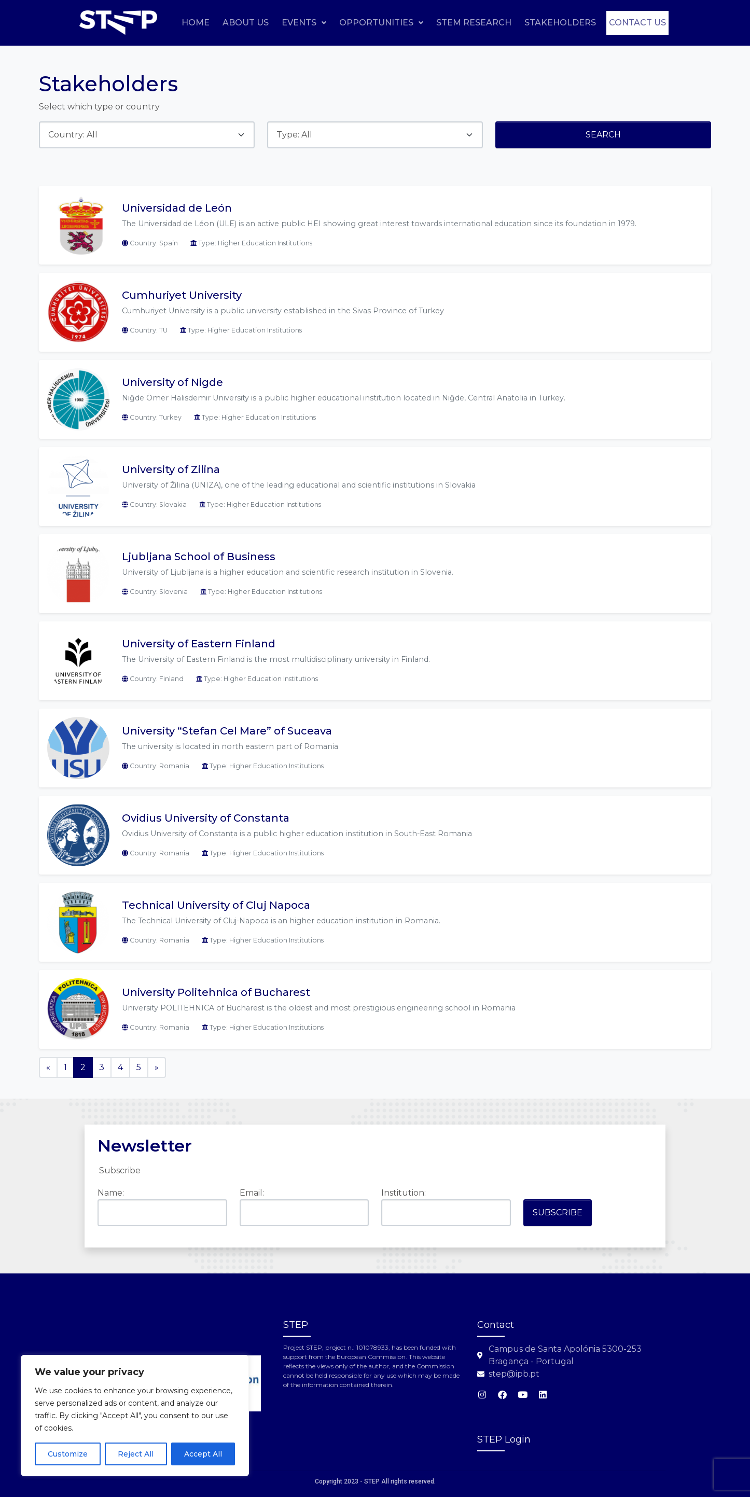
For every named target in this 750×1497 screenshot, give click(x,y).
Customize (68, 1454)
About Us (308, 22)
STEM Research (536, 22)
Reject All (136, 1454)
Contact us (631, 47)
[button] (366, 22)
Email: (252, 1193)
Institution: (403, 1193)
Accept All (203, 1454)
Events (366, 22)
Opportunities (443, 22)
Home (258, 22)
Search (603, 135)
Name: (111, 1193)
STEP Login (504, 1439)
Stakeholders (622, 22)
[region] (135, 1415)
